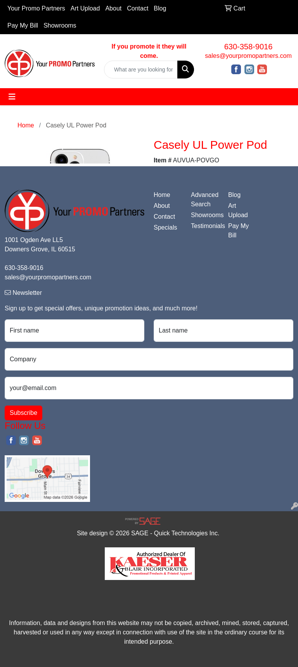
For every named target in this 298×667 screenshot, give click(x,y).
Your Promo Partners (36, 8)
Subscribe (23, 412)
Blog (160, 8)
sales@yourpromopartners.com (248, 55)
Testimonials (205, 226)
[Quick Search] (141, 69)
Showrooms (59, 25)
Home (162, 195)
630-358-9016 (248, 46)
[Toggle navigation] (12, 96)
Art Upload (85, 8)
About (113, 8)
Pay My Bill (22, 25)
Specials (165, 227)
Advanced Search (204, 199)
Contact (137, 8)
